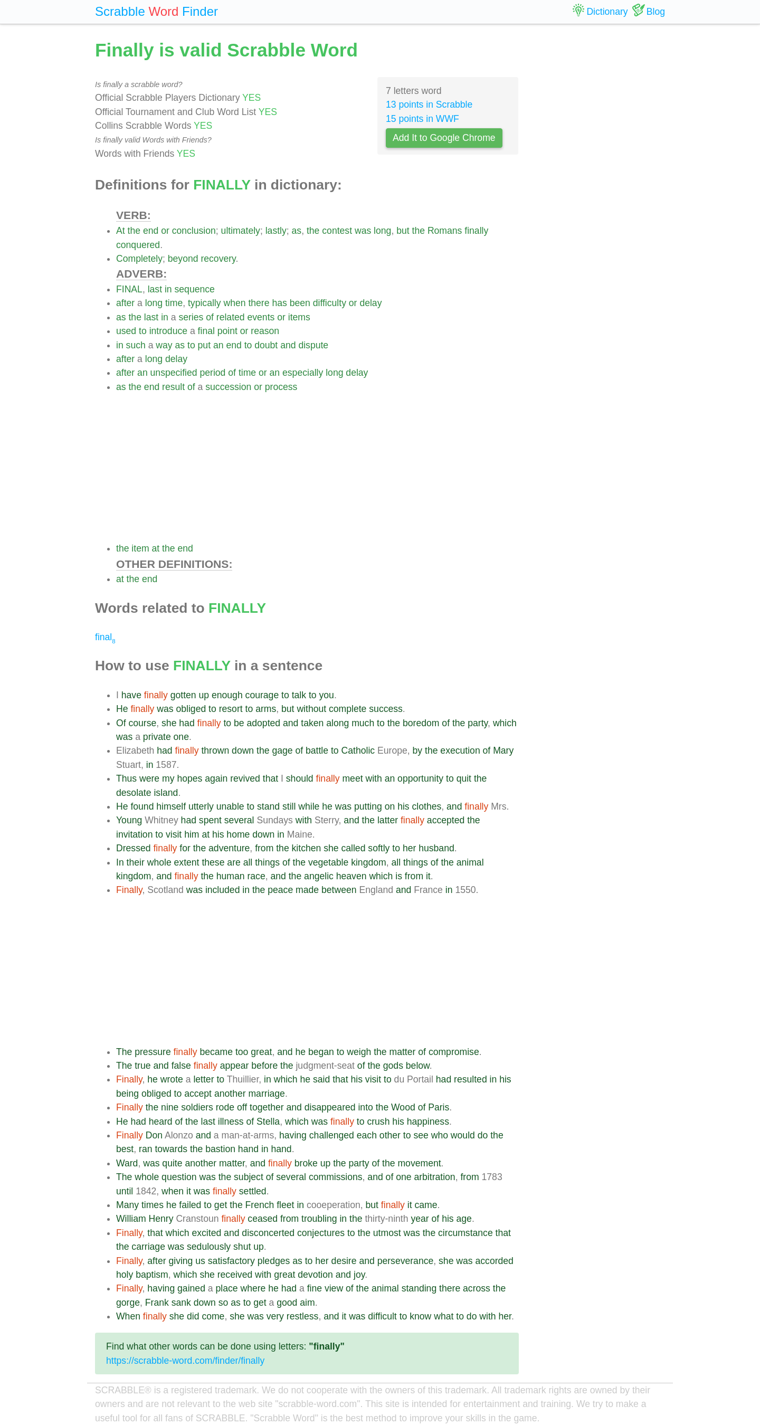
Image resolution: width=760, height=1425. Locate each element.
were (149, 778)
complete (347, 709)
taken (312, 723)
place (226, 1288)
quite (172, 1163)
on (390, 806)
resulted (470, 1079)
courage (262, 695)
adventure (229, 848)
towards (171, 1149)
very (275, 1316)
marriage (266, 1093)
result (173, 387)
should (300, 778)
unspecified (173, 372)
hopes (189, 778)
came (425, 1205)
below (418, 1065)
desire (344, 1261)
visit (174, 834)
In (120, 862)
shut (242, 1246)
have (131, 695)
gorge (128, 1302)
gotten (183, 695)
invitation (134, 834)
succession (228, 387)
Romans (445, 230)
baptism (152, 1274)
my (168, 778)
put (204, 345)
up (204, 695)
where (252, 1288)
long (382, 230)
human (230, 876)
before (264, 1065)
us (200, 1261)
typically (204, 303)
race (256, 876)
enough (227, 695)
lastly (276, 230)
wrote (171, 1079)
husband (436, 848)
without (311, 709)
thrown (215, 750)
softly (379, 848)
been (300, 303)
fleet (285, 1205)
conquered (138, 245)
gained (191, 1288)
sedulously (209, 1246)
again (216, 778)
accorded (495, 1261)
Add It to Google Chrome (444, 137)
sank (181, 1302)
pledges (274, 1261)
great (261, 1052)
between (339, 890)
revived (245, 778)
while (308, 806)
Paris (438, 1107)
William (131, 1218)
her (409, 848)
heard (161, 1121)
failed (190, 1205)
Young (129, 820)
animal (470, 862)
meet (352, 778)
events (260, 317)
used (126, 331)
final (206, 331)
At (120, 230)
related (230, 317)
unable (230, 806)
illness (231, 1121)
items (299, 317)
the (134, 230)
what (443, 1316)
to (143, 331)
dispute (313, 345)
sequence (195, 289)
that (270, 778)
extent (187, 862)
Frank (157, 1302)
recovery (218, 258)
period (212, 372)
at (156, 548)
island (166, 792)
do (483, 1135)
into (365, 1107)
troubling (319, 1218)
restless (303, 1316)
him (191, 834)
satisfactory (231, 1261)
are (233, 862)
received (235, 1274)
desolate (133, 792)
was (363, 230)
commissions (336, 1177)
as (297, 230)
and (288, 345)
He (122, 709)
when (234, 303)
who (439, 1135)
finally (476, 230)
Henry (161, 1218)
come (213, 1316)
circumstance (465, 1233)
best (125, 1149)
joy (359, 1274)
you (326, 695)
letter (203, 1079)
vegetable (328, 862)
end (150, 230)
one (181, 737)
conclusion (194, 230)
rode (225, 1107)
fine (314, 1288)
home (238, 834)
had (186, 723)
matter (403, 1052)
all (248, 862)
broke (306, 1163)
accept (198, 1093)
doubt (266, 345)
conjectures (321, 1233)
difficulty (329, 303)
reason (265, 331)
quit (464, 778)
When (128, 1316)
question (179, 1177)
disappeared (330, 1107)
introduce (168, 331)
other (390, 1135)
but (402, 230)
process (281, 387)
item (140, 548)
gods (393, 1065)
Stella (268, 1121)
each (367, 1135)
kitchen (306, 848)
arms (265, 709)
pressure (152, 1052)
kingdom (368, 862)
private (157, 737)
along (337, 723)
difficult (382, 1316)
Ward (127, 1163)
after (125, 303)
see (420, 1135)
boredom (421, 723)
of (210, 317)
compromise (454, 1052)
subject (248, 1177)
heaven (351, 876)
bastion (220, 1149)
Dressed (133, 848)
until (124, 1191)
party (478, 723)
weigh (359, 1052)
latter (387, 820)
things (267, 862)
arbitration (434, 1177)
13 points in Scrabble (429, 104)
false (181, 1065)
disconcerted (268, 1233)
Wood (403, 1107)
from (264, 848)
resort (231, 709)
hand (248, 1149)
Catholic (358, 750)
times (152, 1205)
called (353, 848)
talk (299, 695)
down (243, 750)
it (428, 876)
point (227, 331)
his (403, 806)
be (239, 723)
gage (282, 750)
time (174, 303)
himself (171, 806)
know (420, 1316)
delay (370, 303)
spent (210, 820)
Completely (139, 258)
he (327, 806)
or (165, 230)
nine (169, 1107)
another (230, 1093)
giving (180, 1261)
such (136, 345)
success (386, 709)
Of (121, 723)
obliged (191, 709)
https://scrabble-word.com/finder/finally (185, 1360)
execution (460, 750)
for (185, 848)
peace (280, 890)
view (334, 1288)
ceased (263, 1218)
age (464, 1218)
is (398, 876)
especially (302, 372)
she (169, 723)
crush (378, 1121)
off (242, 1107)
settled (253, 1191)
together (267, 1107)
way (164, 345)
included (222, 890)
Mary (503, 750)
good (287, 1302)
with (373, 778)
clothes (427, 806)
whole (159, 862)
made (307, 890)
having (293, 1135)
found (142, 806)
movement (419, 1163)
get (220, 1205)
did (193, 1316)
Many (127, 1205)
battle (317, 750)
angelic (319, 876)
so (223, 1302)
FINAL (129, 289)
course (142, 723)
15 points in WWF (422, 118)
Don (154, 1135)
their (136, 862)
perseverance (405, 1261)
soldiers (197, 1107)
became (216, 1052)
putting (368, 806)
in (168, 289)
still (289, 806)
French (259, 1205)
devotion (315, 1274)
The (124, 1052)
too (241, 1052)
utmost (387, 1233)
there (258, 303)
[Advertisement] (317, 468)
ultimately (240, 230)
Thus (126, 778)
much (363, 723)
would (463, 1135)
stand (268, 806)
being (127, 1093)
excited (206, 1233)
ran (145, 1149)
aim (307, 1302)
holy (124, 1274)
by (418, 750)
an (218, 345)
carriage (148, 1246)
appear (234, 1065)
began (321, 1052)
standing (419, 1288)
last (155, 289)
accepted (445, 820)
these (213, 862)
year (420, 1218)
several (239, 820)
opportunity (420, 778)
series (190, 317)
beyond (183, 258)
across (476, 1288)
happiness (428, 1121)
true (142, 1065)
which (505, 723)
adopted (264, 723)
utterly (201, 806)
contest (337, 230)
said (321, 1079)
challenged (331, 1135)
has (279, 303)
